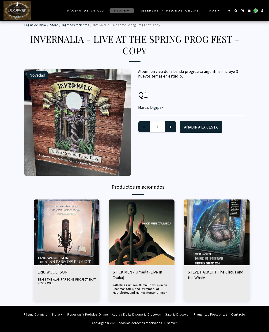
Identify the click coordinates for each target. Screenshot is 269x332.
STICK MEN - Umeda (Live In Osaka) (137, 274)
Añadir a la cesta (201, 127)
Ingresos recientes (75, 25)
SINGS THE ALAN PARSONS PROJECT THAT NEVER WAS (67, 281)
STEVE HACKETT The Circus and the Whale (215, 274)
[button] (229, 10)
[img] (66, 232)
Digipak (156, 107)
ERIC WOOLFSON (53, 272)
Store (54, 25)
